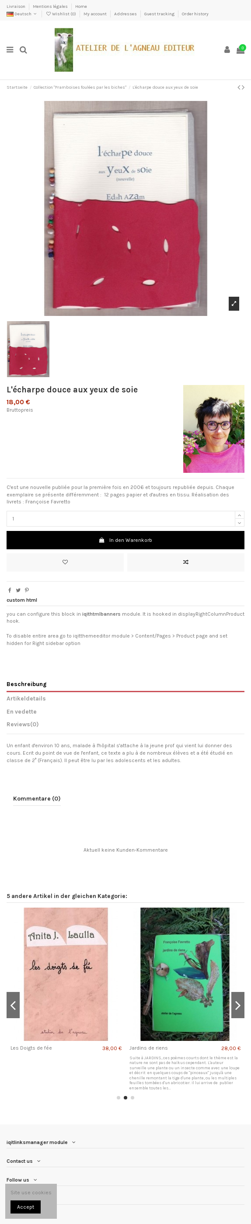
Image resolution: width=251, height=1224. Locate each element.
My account (96, 14)
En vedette (22, 711)
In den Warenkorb (125, 540)
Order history (195, 14)
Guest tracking (159, 14)
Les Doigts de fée (31, 1048)
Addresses (126, 14)
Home (81, 6)
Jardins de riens (148, 1048)
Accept (25, 1207)
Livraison (16, 6)
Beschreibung (26, 683)
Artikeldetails (26, 698)
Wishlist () (61, 14)
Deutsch (22, 14)
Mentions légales (51, 6)
